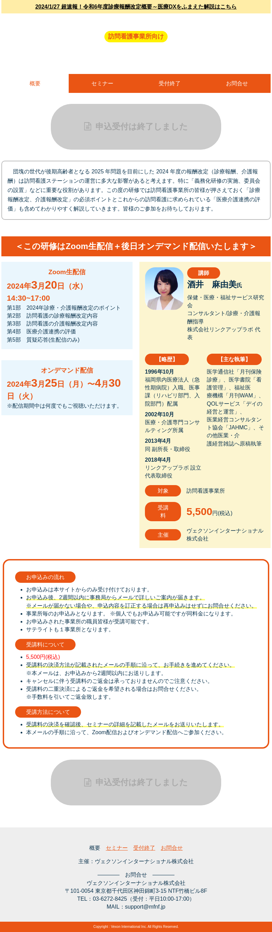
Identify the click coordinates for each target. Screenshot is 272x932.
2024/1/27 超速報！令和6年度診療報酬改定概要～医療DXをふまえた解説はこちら (136, 7)
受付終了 (170, 83)
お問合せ (237, 83)
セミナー (102, 83)
